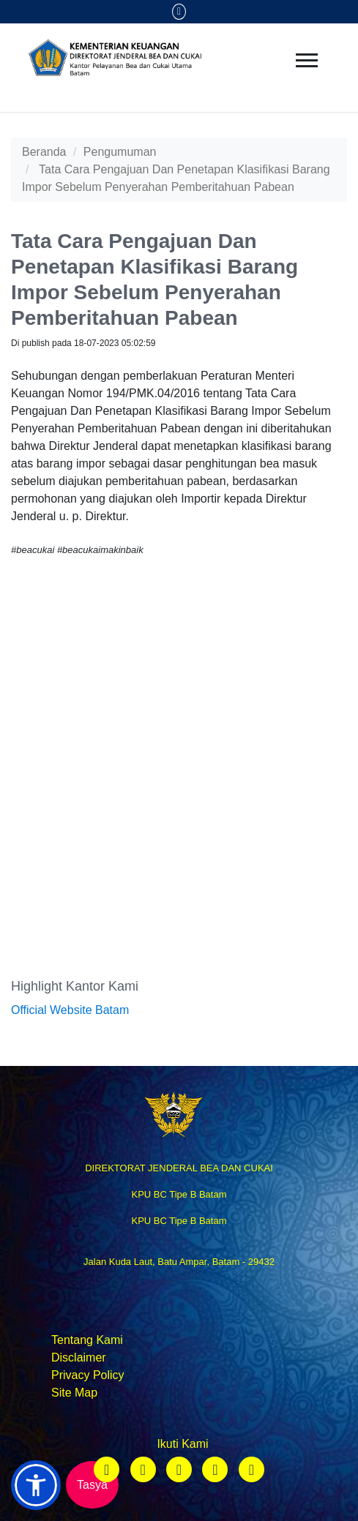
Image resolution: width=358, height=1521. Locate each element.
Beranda (44, 152)
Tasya (92, 1485)
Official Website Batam (70, 1010)
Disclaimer (78, 1357)
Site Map (74, 1392)
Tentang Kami (87, 1340)
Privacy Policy (87, 1375)
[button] (36, 1485)
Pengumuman (120, 152)
